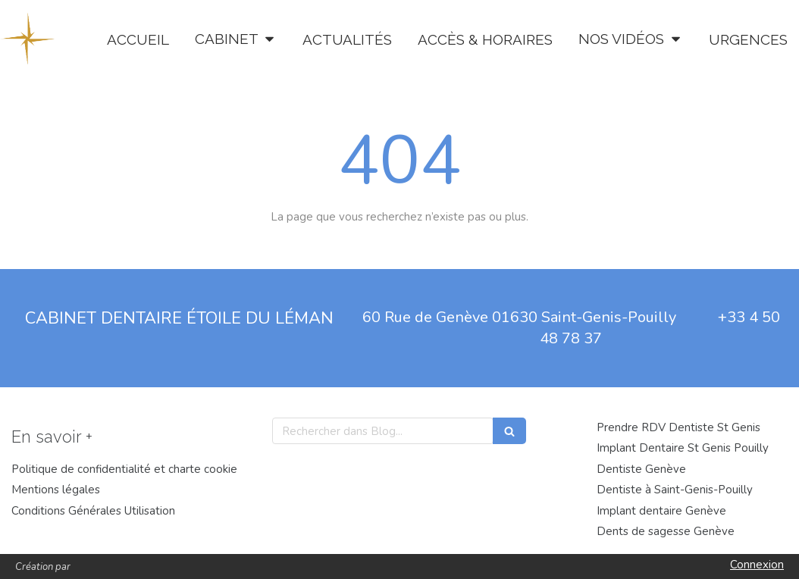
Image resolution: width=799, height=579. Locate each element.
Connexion (757, 564)
